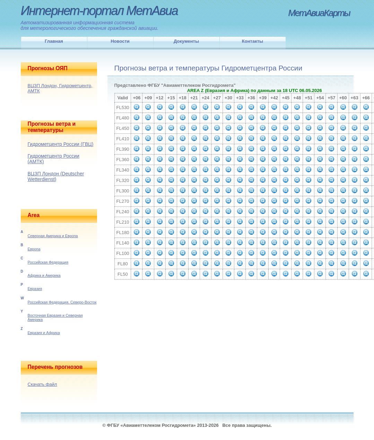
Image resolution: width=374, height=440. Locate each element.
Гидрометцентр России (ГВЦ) (61, 144)
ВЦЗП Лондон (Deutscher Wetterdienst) (56, 176)
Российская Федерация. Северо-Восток (62, 302)
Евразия (35, 289)
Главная (54, 41)
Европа (34, 249)
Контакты (252, 41)
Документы (186, 41)
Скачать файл (42, 384)
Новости (120, 41)
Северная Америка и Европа (53, 236)
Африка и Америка (44, 275)
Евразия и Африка (44, 333)
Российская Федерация (48, 262)
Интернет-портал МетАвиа (99, 10)
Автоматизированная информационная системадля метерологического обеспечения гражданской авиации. (90, 25)
